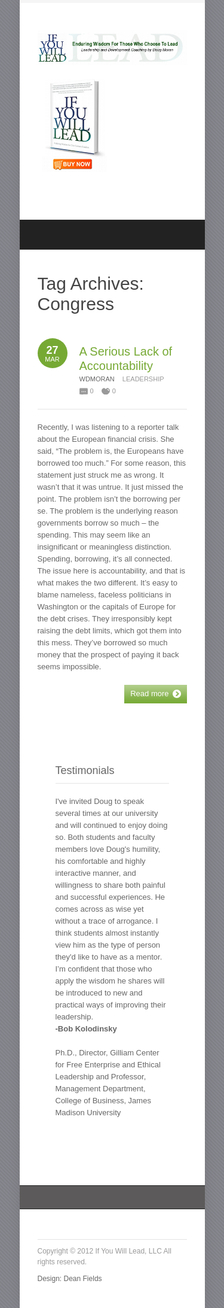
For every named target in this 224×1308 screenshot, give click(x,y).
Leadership (143, 379)
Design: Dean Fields (70, 1278)
